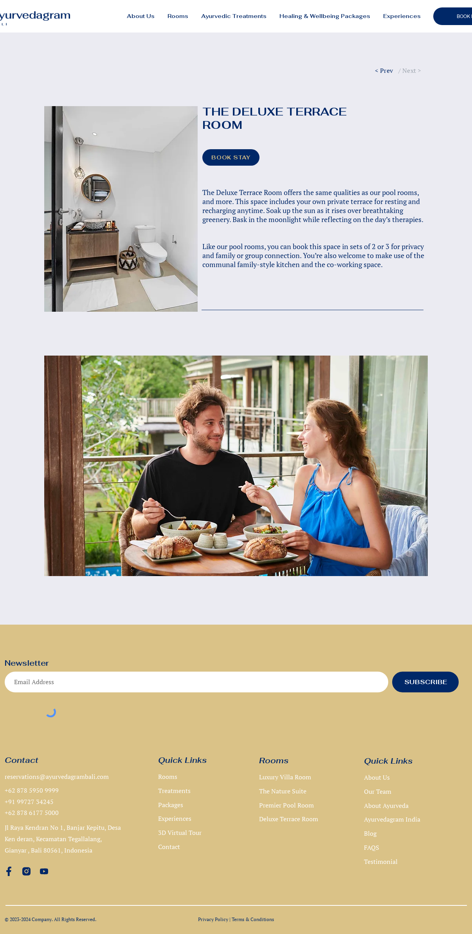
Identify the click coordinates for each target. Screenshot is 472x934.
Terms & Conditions (253, 919)
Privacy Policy (213, 919)
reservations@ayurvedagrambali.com (57, 776)
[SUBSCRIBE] (425, 682)
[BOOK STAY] (230, 157)
